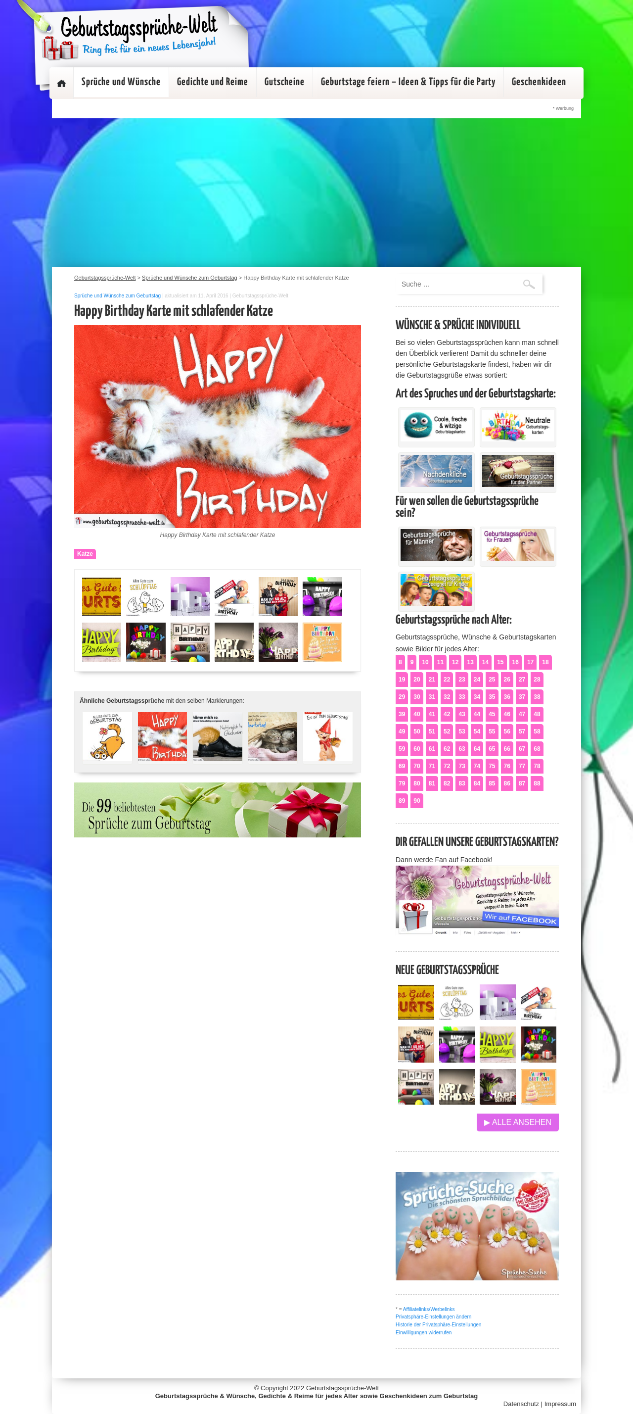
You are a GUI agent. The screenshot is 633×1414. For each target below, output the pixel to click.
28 (537, 679)
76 (507, 766)
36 (507, 696)
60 (416, 748)
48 (537, 714)
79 (402, 783)
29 (402, 696)
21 (432, 679)
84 (477, 783)
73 (461, 766)
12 (455, 662)
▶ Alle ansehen (517, 1122)
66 (507, 748)
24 (477, 679)
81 (432, 783)
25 (492, 679)
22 (447, 679)
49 (402, 731)
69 (402, 766)
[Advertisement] (316, 192)
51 (432, 731)
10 (425, 662)
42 (447, 714)
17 (530, 662)
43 (461, 714)
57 (522, 731)
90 (416, 800)
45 (492, 714)
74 (477, 766)
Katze (85, 553)
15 (500, 662)
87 (522, 783)
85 (492, 783)
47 (522, 714)
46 (507, 714)
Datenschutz (521, 1404)
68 (537, 748)
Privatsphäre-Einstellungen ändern (433, 1316)
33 (461, 696)
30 (416, 696)
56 (507, 731)
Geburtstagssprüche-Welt (342, 1388)
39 (402, 714)
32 (447, 696)
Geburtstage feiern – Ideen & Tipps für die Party (408, 82)
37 (522, 696)
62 (447, 748)
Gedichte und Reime (212, 82)
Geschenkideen (539, 82)
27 (522, 679)
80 (416, 783)
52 (447, 731)
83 (461, 783)
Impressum (560, 1404)
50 (416, 731)
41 (432, 714)
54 (477, 731)
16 (515, 662)
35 (492, 696)
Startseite (61, 83)
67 (522, 748)
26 (507, 679)
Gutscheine (285, 82)
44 (477, 714)
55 (492, 731)
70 (416, 766)
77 (522, 766)
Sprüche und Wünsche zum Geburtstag (117, 295)
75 (492, 766)
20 (416, 679)
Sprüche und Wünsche (121, 82)
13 (470, 662)
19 (402, 679)
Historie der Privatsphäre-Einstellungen (438, 1324)
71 (432, 766)
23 (461, 679)
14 (485, 662)
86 (507, 783)
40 (416, 714)
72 (447, 766)
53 (461, 731)
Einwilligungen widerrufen (424, 1332)
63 (461, 748)
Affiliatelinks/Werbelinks (429, 1309)
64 (477, 748)
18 (545, 662)
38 (537, 696)
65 (492, 748)
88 (537, 783)
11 (440, 662)
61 (432, 748)
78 (537, 766)
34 (477, 696)
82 (447, 783)
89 (402, 800)
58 (537, 731)
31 (432, 696)
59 (402, 748)
